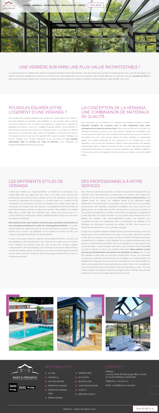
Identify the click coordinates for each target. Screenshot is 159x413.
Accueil (26, 5)
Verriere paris (84, 373)
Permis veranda (55, 398)
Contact (82, 5)
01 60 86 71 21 (145, 408)
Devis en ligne (84, 381)
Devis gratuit (95, 5)
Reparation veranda (57, 386)
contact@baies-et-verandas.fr (124, 385)
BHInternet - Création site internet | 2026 (79, 409)
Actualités (83, 377)
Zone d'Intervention (88, 386)
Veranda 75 (37, 5)
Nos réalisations (52, 5)
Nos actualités (68, 5)
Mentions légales (86, 394)
